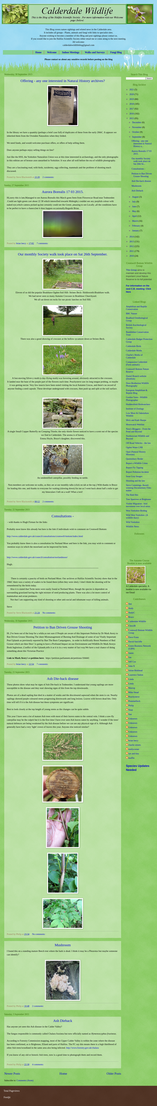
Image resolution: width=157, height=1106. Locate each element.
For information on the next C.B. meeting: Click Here (138, 289)
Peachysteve (133, 697)
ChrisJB (132, 626)
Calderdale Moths (134, 350)
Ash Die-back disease (62, 679)
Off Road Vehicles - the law (138, 443)
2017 (131, 109)
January (136, 230)
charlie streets (134, 745)
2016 (131, 113)
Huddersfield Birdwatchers (138, 404)
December (137, 122)
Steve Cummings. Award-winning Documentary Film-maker (139, 488)
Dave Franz (133, 637)
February (136, 226)
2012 (131, 246)
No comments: (49, 613)
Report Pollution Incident (137, 472)
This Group (131, 270)
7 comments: (43, 243)
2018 (131, 104)
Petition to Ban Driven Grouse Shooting (62, 627)
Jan (129, 657)
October (136, 132)
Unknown (132, 718)
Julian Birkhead (135, 670)
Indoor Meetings (70, 52)
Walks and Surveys (95, 52)
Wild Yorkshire (133, 522)
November (137, 127)
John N (131, 666)
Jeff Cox (132, 662)
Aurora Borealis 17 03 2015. (62, 192)
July (134, 201)
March (135, 221)
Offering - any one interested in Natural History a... (142, 143)
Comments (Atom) (25, 1080)
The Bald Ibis (132, 495)
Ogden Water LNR (134, 447)
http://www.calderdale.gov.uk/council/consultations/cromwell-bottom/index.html (45, 536)
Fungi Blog (116, 52)
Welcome (52, 52)
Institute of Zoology (135, 409)
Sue (130, 714)
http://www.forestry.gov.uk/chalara (82, 1047)
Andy (130, 608)
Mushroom (63, 945)
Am (130, 604)
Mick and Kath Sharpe (136, 420)
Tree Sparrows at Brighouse (138, 499)
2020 (131, 94)
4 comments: (38, 1064)
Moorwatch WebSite (135, 424)
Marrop (131, 688)
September (137, 137)
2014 (131, 236)
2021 (131, 89)
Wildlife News (132, 526)
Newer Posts (12, 1073)
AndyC (131, 612)
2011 (131, 251)
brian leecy (133, 740)
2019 (131, 99)
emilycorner (133, 749)
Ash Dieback (62, 1021)
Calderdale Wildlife (137, 621)
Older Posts (114, 1073)
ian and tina (133, 753)
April (134, 216)
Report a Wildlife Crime (137, 463)
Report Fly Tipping (134, 467)
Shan (130, 710)
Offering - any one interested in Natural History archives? (63, 81)
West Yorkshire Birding (136, 510)
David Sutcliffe (135, 641)
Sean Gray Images (134, 476)
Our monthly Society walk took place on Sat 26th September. (62, 254)
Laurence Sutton (135, 675)
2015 (131, 118)
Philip (131, 705)
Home (38, 52)
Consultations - (63, 516)
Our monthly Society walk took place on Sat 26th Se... (141, 161)
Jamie (131, 653)
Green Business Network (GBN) (139, 647)
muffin (131, 758)
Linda (131, 679)
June (134, 206)
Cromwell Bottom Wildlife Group (140, 631)
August (135, 197)
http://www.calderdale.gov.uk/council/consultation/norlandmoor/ (37, 557)
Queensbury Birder (134, 459)
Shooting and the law (135, 481)
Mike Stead (133, 692)
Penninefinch (134, 701)
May (134, 211)
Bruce (131, 617)
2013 (131, 241)
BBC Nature (131, 313)
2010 (131, 256)
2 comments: (48, 177)
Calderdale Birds (133, 346)
